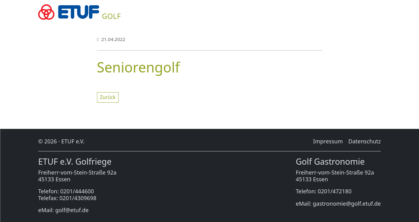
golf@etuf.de (72, 210)
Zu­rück (108, 97)
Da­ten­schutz (364, 141)
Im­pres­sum (328, 141)
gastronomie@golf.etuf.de (347, 203)
